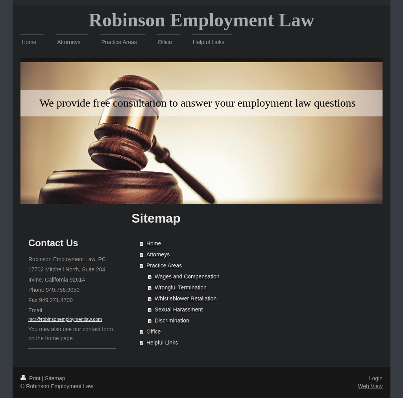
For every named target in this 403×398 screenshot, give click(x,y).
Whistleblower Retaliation (185, 298)
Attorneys (158, 254)
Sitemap (55, 378)
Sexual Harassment (179, 309)
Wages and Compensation (187, 276)
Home (153, 243)
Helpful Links (162, 342)
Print (31, 378)
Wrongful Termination (181, 287)
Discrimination (172, 320)
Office (153, 331)
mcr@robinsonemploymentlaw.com (65, 319)
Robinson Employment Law (201, 19)
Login (376, 378)
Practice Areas (164, 265)
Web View (370, 386)
